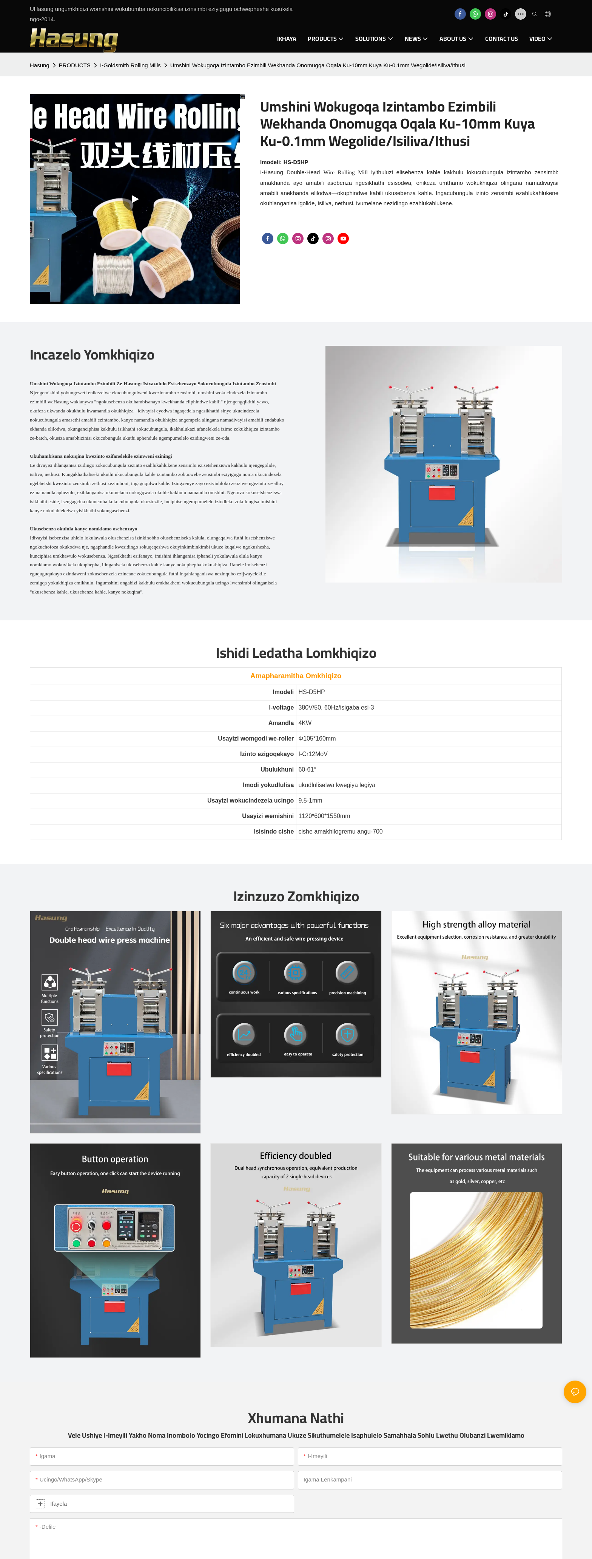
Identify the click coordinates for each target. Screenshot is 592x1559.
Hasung (39, 65)
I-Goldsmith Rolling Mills (130, 65)
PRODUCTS (75, 65)
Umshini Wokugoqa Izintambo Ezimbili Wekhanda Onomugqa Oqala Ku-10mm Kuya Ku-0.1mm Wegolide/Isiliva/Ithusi (318, 65)
